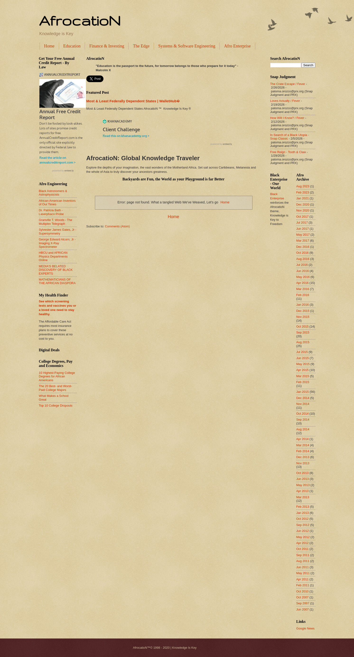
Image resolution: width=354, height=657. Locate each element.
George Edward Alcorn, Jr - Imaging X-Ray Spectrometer (57, 243)
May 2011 (303, 573)
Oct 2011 (302, 549)
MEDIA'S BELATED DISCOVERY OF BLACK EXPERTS (56, 269)
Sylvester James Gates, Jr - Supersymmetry (57, 231)
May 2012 (303, 537)
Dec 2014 (302, 398)
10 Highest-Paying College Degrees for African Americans (57, 376)
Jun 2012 (302, 531)
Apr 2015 (302, 370)
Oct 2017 (302, 216)
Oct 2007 (302, 597)
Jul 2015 (302, 352)
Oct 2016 (302, 252)
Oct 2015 (302, 326)
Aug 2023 (302, 186)
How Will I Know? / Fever (287, 118)
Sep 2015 (302, 332)
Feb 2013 (302, 506)
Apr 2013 (302, 491)
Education (72, 46)
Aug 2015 (302, 342)
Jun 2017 (302, 228)
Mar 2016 (302, 289)
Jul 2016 (302, 265)
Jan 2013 (302, 513)
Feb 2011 (302, 585)
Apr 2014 (302, 439)
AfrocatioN (80, 20)
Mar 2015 (302, 376)
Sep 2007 (302, 603)
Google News (305, 628)
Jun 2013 (302, 479)
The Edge (141, 46)
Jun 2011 (302, 567)
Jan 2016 (302, 304)
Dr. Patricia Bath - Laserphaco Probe (51, 212)
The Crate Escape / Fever (287, 84)
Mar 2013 (302, 497)
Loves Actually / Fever (285, 101)
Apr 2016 (302, 283)
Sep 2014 (302, 419)
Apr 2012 (302, 543)
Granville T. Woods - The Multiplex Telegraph (55, 221)
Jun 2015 (302, 358)
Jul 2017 (302, 222)
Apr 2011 (302, 579)
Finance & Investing (106, 46)
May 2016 (303, 277)
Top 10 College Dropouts (56, 405)
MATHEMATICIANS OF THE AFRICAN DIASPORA (57, 281)
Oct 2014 (302, 413)
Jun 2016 (302, 271)
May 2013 (303, 485)
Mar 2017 (302, 240)
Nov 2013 (302, 463)
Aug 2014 (302, 429)
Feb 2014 (302, 451)
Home (49, 46)
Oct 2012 (302, 519)
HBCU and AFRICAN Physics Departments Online (53, 256)
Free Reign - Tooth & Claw (288, 152)
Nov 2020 (302, 210)
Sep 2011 (302, 555)
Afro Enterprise (237, 46)
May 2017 (303, 234)
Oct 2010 (302, 591)
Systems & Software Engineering (186, 46)
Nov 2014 (302, 404)
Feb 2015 (302, 382)
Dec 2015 (302, 311)
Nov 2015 (302, 317)
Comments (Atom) (117, 226)
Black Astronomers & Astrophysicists (53, 192)
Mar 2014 (302, 445)
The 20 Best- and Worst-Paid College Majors (55, 387)
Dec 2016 (302, 247)
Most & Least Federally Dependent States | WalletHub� (133, 101)
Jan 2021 (302, 198)
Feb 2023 (302, 192)
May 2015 (303, 364)
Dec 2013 (302, 457)
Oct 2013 (302, 473)
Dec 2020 (302, 204)
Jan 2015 (302, 392)
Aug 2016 (302, 259)
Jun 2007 (302, 609)
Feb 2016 (302, 295)
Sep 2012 (302, 525)
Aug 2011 (302, 561)
